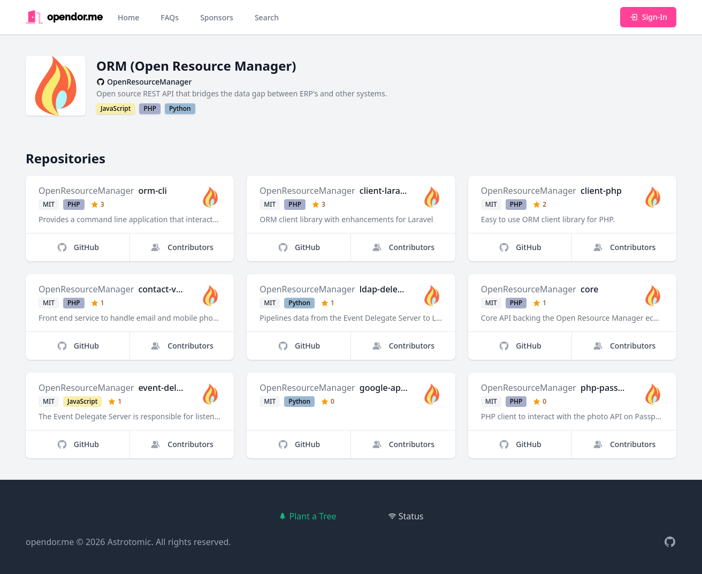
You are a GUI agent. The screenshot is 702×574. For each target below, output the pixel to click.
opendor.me (50, 542)
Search (267, 17)
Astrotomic (129, 542)
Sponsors (216, 17)
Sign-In (648, 17)
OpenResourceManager (86, 191)
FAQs (170, 17)
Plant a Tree (307, 516)
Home (128, 17)
